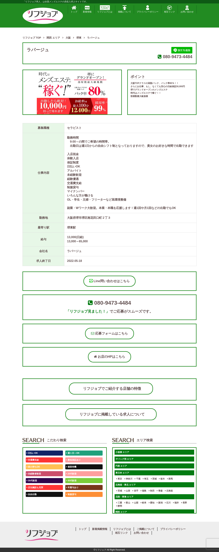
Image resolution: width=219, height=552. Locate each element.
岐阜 (143, 502)
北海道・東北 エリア (125, 484)
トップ (74, 9)
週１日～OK (72, 453)
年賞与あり (72, 487)
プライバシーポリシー (147, 9)
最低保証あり (73, 460)
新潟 (159, 502)
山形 (127, 490)
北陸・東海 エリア (124, 496)
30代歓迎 (32, 480)
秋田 (151, 490)
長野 (184, 502)
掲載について (124, 9)
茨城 (154, 479)
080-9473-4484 (177, 56)
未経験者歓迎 (34, 473)
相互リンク (169, 9)
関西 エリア (121, 512)
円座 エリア (121, 466)
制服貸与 (71, 494)
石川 (168, 502)
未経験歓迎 (72, 501)
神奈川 (128, 479)
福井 (176, 502)
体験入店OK (33, 508)
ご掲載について (145, 529)
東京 (119, 479)
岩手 (135, 490)
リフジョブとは (104, 9)
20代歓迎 (71, 473)
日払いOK (32, 453)
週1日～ (70, 508)
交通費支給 (33, 460)
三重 (119, 502)
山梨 (135, 502)
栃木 (162, 479)
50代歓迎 (32, 501)
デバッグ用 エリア (124, 459)
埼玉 (145, 479)
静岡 (119, 506)
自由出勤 (32, 494)
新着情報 (87, 9)
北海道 (169, 490)
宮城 (119, 490)
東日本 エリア (122, 473)
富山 (127, 502)
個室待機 (71, 467)
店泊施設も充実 (35, 487)
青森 (159, 490)
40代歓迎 (71, 480)
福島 (143, 490)
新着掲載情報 (99, 529)
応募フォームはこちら (109, 333)
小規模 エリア (122, 452)
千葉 (137, 479)
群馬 (170, 479)
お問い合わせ (187, 9)
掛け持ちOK (33, 467)
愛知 (151, 502)
